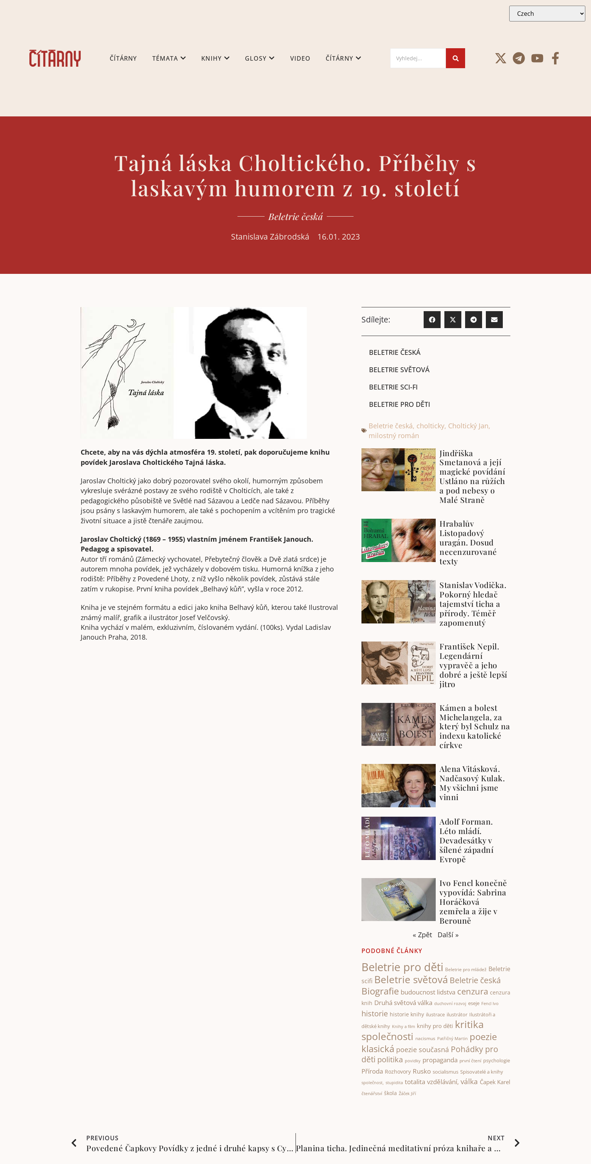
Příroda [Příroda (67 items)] (372, 1071)
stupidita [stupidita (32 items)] (394, 1082)
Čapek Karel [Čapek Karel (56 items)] (495, 1082)
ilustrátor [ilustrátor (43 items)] (457, 1014)
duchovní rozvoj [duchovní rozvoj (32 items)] (450, 1004)
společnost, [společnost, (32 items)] (372, 1082)
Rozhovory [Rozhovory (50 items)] (398, 1071)
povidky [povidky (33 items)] (413, 1061)
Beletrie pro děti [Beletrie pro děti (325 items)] (402, 967)
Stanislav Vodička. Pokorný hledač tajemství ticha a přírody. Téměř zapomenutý (472, 603)
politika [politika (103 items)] (390, 1060)
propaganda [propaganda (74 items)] (440, 1060)
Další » (448, 934)
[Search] (418, 58)
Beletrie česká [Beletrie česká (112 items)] (475, 980)
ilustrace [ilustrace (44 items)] (435, 1014)
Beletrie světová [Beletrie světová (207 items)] (411, 980)
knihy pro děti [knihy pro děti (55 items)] (435, 1026)
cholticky (430, 425)
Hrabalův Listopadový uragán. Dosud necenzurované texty (468, 542)
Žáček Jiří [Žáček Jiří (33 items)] (407, 1094)
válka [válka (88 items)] (469, 1081)
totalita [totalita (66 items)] (415, 1081)
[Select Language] (547, 13)
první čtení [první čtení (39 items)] (470, 1061)
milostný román (394, 435)
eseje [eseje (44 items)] (473, 1003)
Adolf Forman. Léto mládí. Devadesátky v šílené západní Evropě (466, 840)
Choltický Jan (468, 425)
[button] (432, 319)
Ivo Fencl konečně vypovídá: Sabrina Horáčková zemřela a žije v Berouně (473, 901)
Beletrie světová (399, 369)
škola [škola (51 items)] (390, 1093)
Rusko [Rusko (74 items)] (422, 1070)
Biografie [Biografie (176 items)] (380, 991)
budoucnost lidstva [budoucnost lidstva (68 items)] (428, 992)
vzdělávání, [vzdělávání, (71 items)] (443, 1081)
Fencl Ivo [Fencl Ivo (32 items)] (490, 1004)
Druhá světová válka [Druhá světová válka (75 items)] (403, 1002)
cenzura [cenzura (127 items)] (472, 991)
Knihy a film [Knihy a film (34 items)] (403, 1026)
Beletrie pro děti (399, 404)
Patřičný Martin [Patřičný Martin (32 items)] (452, 1039)
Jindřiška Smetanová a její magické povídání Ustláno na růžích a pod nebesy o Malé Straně (472, 476)
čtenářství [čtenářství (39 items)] (371, 1094)
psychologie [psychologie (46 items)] (496, 1060)
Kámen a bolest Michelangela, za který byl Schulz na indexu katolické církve (474, 726)
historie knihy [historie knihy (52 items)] (407, 1014)
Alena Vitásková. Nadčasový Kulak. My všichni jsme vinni (472, 783)
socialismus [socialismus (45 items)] (445, 1071)
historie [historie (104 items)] (374, 1013)
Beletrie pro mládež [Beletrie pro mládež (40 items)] (466, 969)
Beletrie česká (295, 216)
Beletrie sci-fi (393, 386)
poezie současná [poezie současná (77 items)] (422, 1049)
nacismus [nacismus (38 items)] (425, 1039)
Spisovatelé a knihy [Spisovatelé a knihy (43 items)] (481, 1071)
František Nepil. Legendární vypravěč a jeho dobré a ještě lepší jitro (473, 665)
